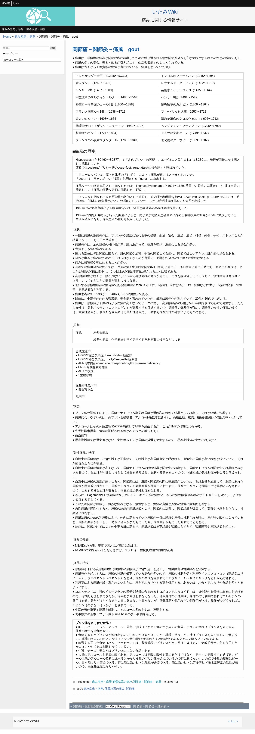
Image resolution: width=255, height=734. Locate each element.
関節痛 (130, 688)
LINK (16, 3)
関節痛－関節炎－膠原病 (149, 706)
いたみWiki (165, 12)
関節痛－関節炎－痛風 (147, 681)
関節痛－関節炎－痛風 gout (105, 49)
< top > (233, 721)
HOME (6, 3)
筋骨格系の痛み (122, 681)
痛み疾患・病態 (35, 29)
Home (7, 36)
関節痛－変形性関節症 (88, 706)
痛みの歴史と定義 (12, 29)
